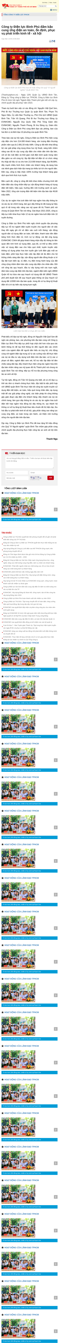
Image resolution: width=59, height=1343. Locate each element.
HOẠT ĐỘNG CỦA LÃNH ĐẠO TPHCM (21, 493)
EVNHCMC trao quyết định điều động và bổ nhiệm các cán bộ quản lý (27, 622)
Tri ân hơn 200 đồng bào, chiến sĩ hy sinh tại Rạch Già (22, 519)
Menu (53, 10)
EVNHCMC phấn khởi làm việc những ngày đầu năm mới (23, 572)
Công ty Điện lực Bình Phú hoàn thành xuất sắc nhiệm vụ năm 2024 (27, 598)
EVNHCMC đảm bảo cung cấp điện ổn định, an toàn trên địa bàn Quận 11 (29, 619)
